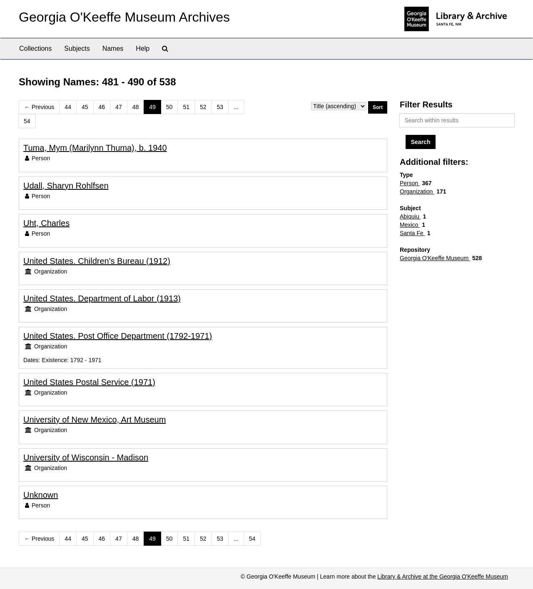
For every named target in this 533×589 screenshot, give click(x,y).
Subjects (77, 48)
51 (186, 107)
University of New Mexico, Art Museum (94, 419)
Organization (417, 191)
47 (118, 107)
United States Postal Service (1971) (89, 382)
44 (68, 107)
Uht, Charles (46, 223)
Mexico (410, 224)
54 (27, 121)
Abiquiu (410, 216)
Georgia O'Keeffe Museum (435, 258)
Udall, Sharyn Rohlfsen (66, 185)
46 (102, 107)
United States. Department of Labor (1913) (102, 298)
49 (152, 107)
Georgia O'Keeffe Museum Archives (124, 17)
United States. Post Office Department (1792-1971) (117, 335)
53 (220, 107)
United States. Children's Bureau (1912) (96, 261)
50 (169, 107)
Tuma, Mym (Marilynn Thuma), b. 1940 (95, 147)
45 (85, 107)
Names (113, 48)
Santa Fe (412, 233)
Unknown (40, 495)
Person (410, 183)
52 (203, 107)
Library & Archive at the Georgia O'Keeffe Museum (442, 576)
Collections (35, 48)
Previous (39, 107)
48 (135, 107)
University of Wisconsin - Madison (85, 457)
